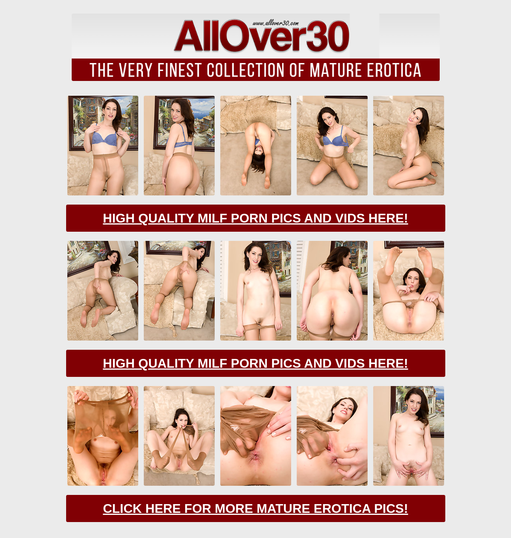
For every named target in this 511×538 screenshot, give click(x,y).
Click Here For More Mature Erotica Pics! (255, 508)
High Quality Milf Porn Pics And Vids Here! (255, 218)
